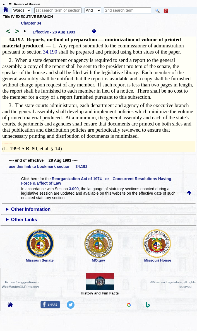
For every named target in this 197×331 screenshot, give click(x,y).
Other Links (24, 219)
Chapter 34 (31, 23)
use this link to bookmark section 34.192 (48, 166)
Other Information (31, 209)
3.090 (74, 189)
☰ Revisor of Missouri (23, 4)
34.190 (50, 52)
